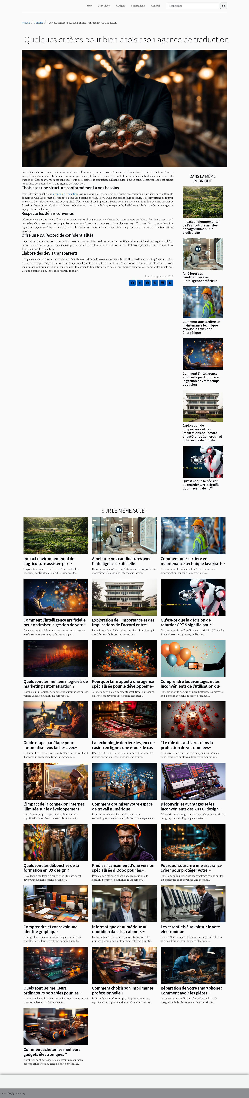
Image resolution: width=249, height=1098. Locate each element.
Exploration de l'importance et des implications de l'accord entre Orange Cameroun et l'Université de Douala (202, 432)
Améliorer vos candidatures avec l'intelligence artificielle (200, 277)
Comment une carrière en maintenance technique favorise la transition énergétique (201, 327)
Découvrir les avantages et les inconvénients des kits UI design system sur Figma (190, 808)
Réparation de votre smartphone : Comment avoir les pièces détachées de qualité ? (191, 992)
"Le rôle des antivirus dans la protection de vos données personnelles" (187, 747)
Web (89, 5)
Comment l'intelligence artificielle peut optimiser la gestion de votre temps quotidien (201, 379)
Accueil (26, 22)
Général (155, 5)
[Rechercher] (193, 6)
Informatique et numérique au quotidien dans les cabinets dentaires (120, 931)
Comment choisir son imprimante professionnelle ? (122, 990)
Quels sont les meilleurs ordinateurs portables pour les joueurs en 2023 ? (51, 992)
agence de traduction (65, 194)
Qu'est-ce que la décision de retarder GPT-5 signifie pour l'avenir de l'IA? (201, 484)
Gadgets (120, 5)
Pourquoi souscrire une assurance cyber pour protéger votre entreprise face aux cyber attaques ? (192, 872)
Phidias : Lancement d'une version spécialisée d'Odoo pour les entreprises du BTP (123, 870)
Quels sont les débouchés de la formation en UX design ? (51, 867)
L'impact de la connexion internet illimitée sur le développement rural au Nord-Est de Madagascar (54, 808)
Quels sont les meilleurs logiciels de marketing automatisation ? (56, 683)
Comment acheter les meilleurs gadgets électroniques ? (52, 1051)
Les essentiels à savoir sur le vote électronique (190, 929)
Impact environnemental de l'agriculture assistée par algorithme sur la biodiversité (201, 227)
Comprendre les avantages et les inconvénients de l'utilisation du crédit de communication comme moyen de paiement (191, 688)
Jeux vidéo (104, 5)
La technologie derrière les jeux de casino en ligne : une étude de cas (123, 745)
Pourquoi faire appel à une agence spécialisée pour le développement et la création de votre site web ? (124, 686)
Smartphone (138, 5)
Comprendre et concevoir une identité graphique (50, 929)
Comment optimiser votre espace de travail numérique (122, 806)
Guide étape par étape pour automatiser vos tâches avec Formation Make (49, 747)
